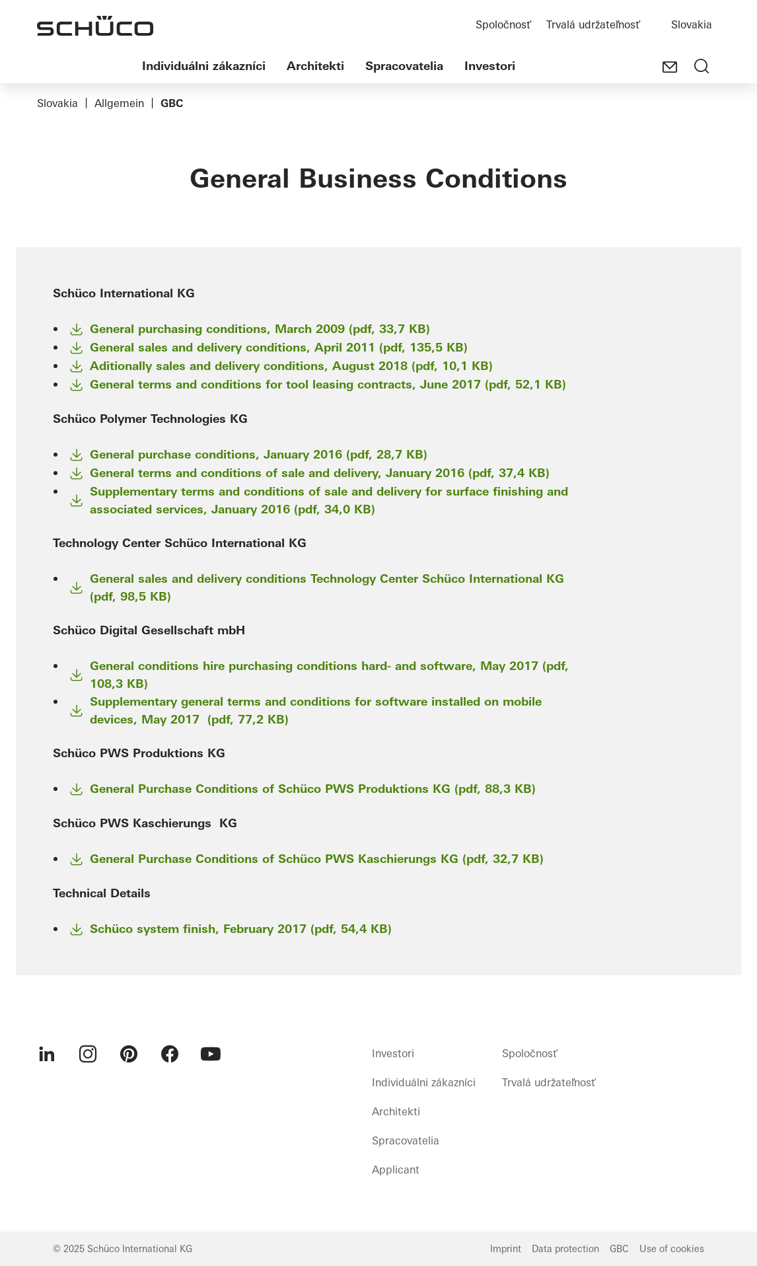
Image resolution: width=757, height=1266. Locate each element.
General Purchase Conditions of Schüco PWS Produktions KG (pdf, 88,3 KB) (313, 788)
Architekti (315, 65)
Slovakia (691, 24)
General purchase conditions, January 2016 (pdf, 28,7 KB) (258, 454)
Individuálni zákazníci (204, 65)
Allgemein (119, 103)
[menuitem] (47, 1054)
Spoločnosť (503, 24)
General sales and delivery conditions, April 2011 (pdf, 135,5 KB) (279, 347)
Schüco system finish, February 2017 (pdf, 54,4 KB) (241, 928)
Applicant (395, 1169)
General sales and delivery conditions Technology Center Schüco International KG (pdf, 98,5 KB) (327, 587)
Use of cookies (671, 1249)
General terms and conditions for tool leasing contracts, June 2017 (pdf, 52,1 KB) (328, 384)
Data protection (565, 1249)
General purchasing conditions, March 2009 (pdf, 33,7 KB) (260, 328)
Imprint (505, 1249)
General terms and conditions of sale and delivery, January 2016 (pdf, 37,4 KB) (320, 472)
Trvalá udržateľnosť (592, 24)
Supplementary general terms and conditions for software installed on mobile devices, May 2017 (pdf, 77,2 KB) (316, 710)
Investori (489, 65)
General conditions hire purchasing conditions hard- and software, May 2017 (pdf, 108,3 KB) (329, 674)
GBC (619, 1249)
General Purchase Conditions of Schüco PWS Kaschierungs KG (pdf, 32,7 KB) (317, 858)
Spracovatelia (404, 65)
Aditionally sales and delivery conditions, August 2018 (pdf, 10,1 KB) (291, 365)
